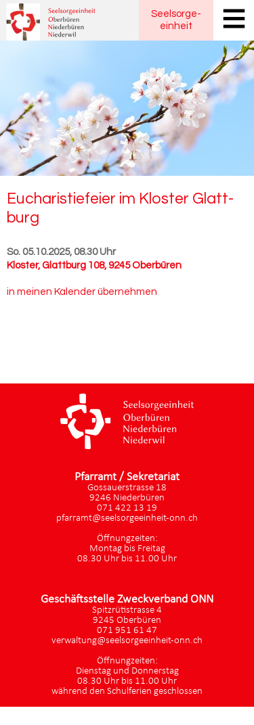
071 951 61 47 (127, 631)
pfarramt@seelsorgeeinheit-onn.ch (127, 518)
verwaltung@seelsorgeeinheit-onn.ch (127, 641)
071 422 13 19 (127, 508)
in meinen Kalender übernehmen (82, 292)
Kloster (94, 265)
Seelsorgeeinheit (176, 20)
